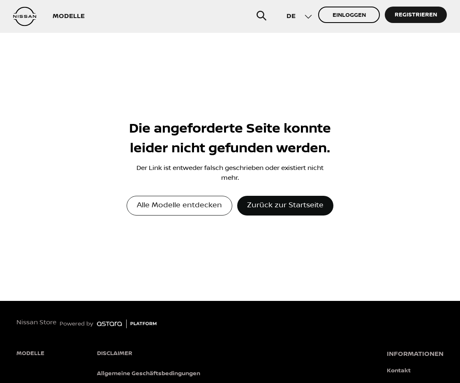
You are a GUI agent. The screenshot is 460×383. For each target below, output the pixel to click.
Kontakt (399, 370)
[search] (261, 16)
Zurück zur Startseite (285, 205)
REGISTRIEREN (416, 14)
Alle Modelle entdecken (179, 205)
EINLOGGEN (349, 14)
